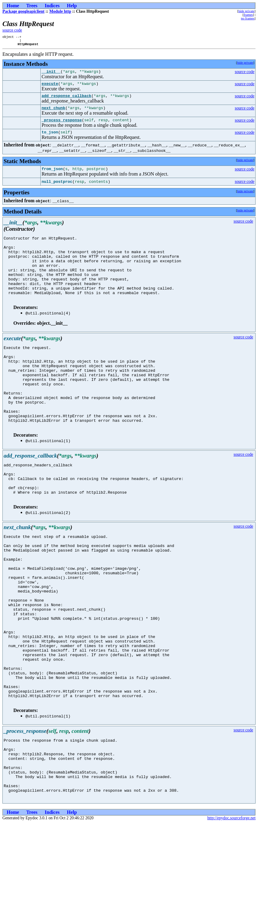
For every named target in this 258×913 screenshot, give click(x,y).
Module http (60, 11)
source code (12, 30)
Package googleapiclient (23, 11)
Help (72, 5)
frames (248, 14)
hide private (246, 11)
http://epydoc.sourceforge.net (231, 908)
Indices (52, 5)
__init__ (51, 74)
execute (50, 87)
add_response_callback (66, 100)
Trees (32, 5)
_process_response (62, 126)
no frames (247, 18)
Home (13, 5)
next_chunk (53, 113)
